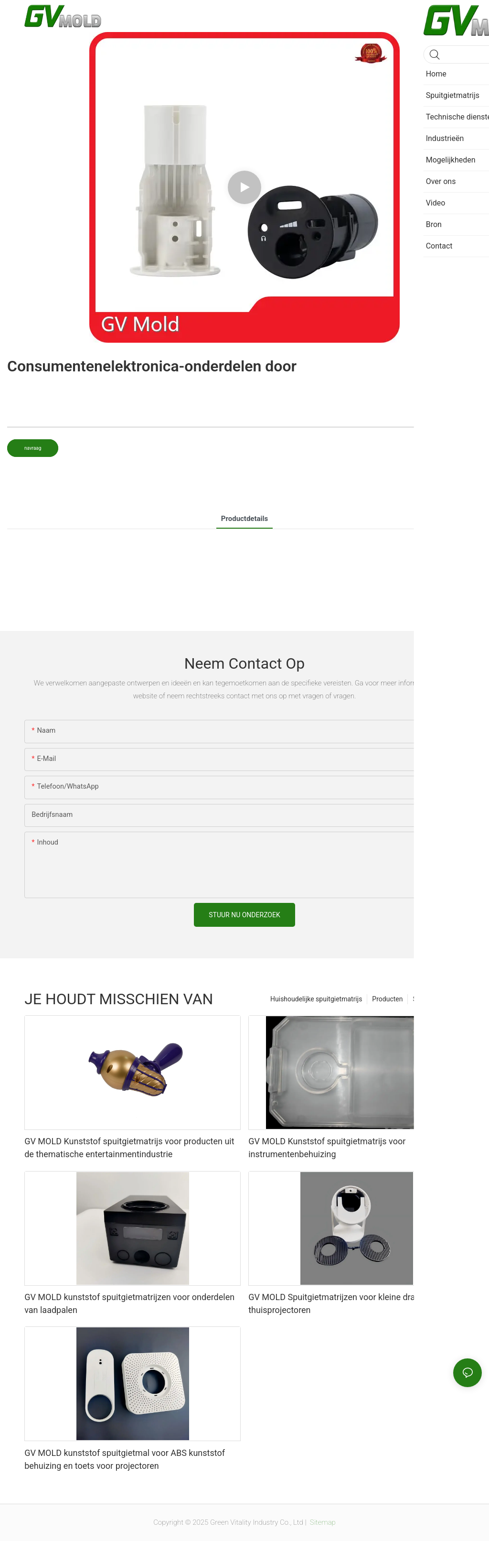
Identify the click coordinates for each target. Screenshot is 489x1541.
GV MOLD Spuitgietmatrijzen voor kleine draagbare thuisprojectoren (344, 1303)
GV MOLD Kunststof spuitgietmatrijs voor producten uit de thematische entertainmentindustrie (129, 1147)
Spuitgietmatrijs (436, 999)
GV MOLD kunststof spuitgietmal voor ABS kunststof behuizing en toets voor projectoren (124, 1459)
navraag (32, 448)
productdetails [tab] (244, 518)
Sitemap (322, 1522)
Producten (387, 999)
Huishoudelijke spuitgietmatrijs (316, 999)
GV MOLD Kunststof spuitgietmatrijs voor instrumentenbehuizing (326, 1147)
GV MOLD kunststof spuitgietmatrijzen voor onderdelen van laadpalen (129, 1303)
